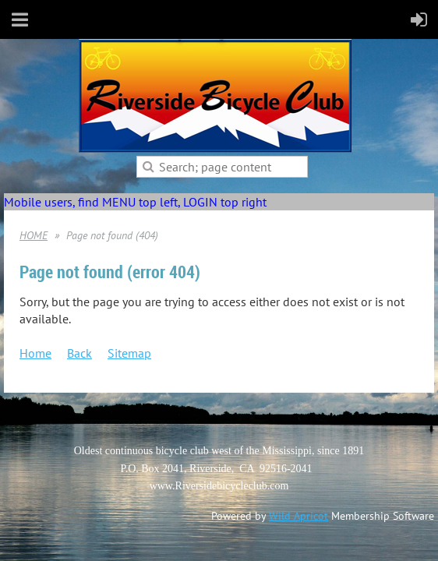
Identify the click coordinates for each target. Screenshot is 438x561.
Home (35, 353)
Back (79, 353)
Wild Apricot (298, 516)
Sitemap (129, 353)
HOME (33, 235)
